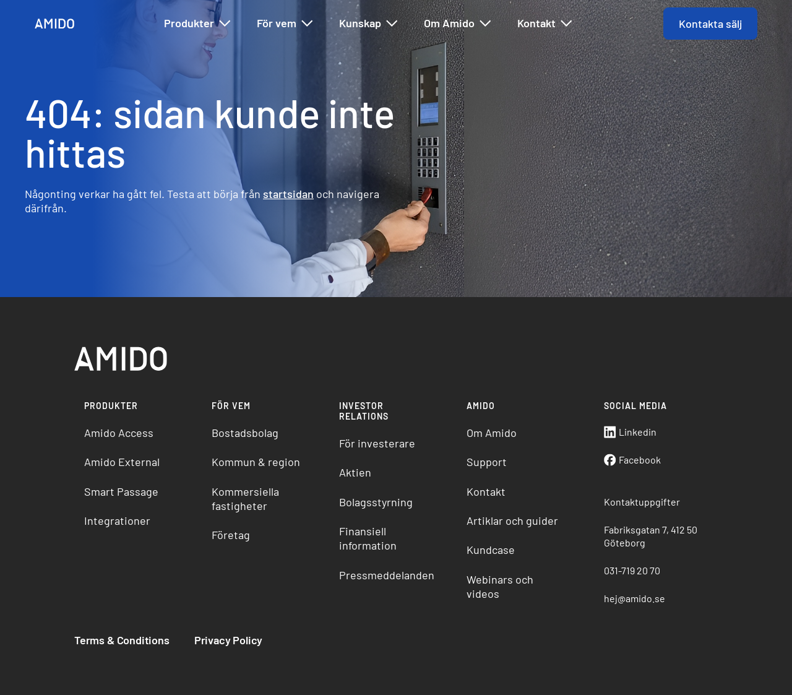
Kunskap (369, 23)
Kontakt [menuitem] (486, 491)
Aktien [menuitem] (355, 472)
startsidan (288, 194)
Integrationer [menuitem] (117, 520)
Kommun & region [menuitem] (256, 461)
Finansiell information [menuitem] (368, 538)
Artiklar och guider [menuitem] (512, 520)
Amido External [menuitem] (122, 461)
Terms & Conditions (122, 639)
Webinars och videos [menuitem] (500, 586)
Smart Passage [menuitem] (121, 491)
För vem (285, 23)
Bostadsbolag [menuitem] (245, 432)
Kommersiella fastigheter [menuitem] (245, 498)
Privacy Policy (228, 639)
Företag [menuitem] (231, 535)
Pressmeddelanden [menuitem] (386, 575)
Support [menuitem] (487, 461)
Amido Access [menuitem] (118, 432)
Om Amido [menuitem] (492, 432)
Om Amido (458, 23)
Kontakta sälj (710, 23)
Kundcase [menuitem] (491, 549)
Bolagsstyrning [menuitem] (376, 502)
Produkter (198, 23)
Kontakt (545, 23)
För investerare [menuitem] (377, 443)
